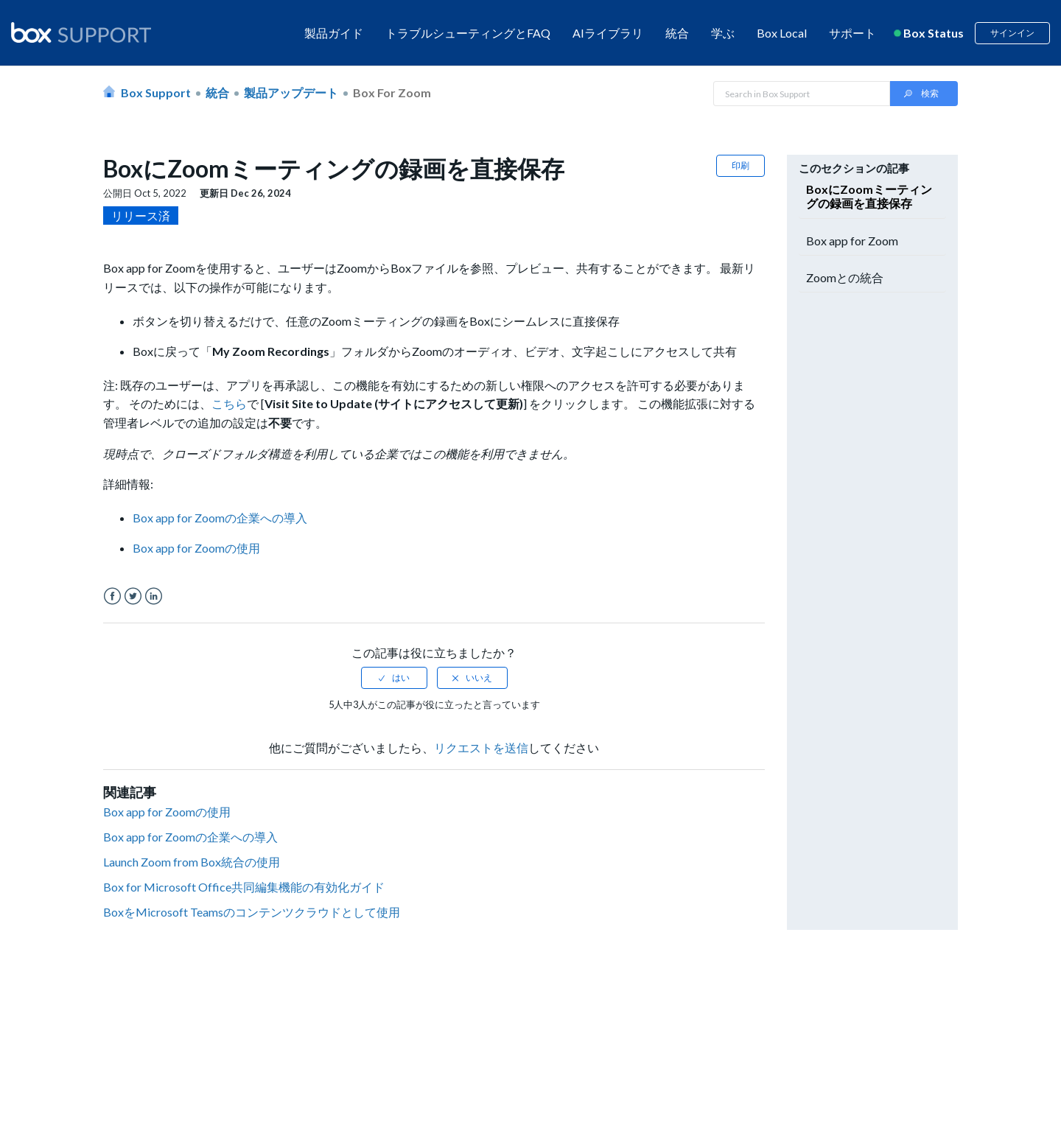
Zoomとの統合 (844, 277)
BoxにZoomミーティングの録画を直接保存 (869, 196)
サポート (852, 33)
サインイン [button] (1012, 32)
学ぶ (723, 33)
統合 (677, 33)
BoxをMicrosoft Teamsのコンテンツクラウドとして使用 (251, 912)
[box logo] (81, 32)
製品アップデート (291, 92)
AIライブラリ (607, 33)
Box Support (156, 92)
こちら (229, 403)
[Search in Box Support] (801, 93)
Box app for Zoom (852, 241)
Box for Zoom (392, 92)
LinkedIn (153, 596)
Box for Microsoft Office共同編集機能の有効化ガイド (244, 887)
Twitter (133, 596)
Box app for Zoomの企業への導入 (190, 837)
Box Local (782, 33)
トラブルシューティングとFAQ (467, 33)
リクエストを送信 (481, 747)
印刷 (740, 165)
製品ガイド (333, 33)
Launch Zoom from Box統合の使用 (191, 862)
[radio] (394, 678)
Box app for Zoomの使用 (167, 812)
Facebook (112, 596)
